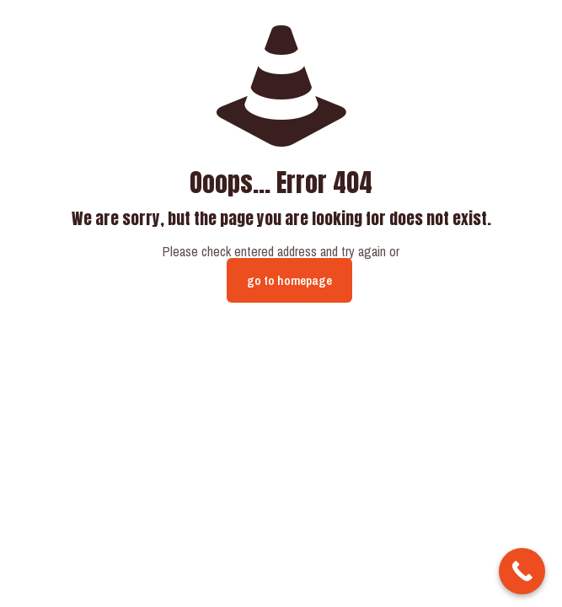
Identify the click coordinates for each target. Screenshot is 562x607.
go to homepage (289, 280)
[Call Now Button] (522, 571)
